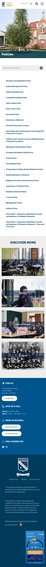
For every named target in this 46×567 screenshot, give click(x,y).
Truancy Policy (11, 197)
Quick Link (31, 4)
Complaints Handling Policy (16, 97)
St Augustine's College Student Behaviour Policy (24, 169)
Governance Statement (15, 120)
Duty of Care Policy (13, 109)
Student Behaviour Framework (17, 175)
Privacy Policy (11, 158)
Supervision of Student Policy (17, 186)
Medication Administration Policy (18, 147)
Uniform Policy (11, 208)
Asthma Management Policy (16, 86)
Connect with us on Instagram (7, 447)
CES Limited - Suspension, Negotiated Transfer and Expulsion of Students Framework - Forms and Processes (25, 224)
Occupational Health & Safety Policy (19, 152)
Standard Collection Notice (16, 192)
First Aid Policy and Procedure (17, 125)
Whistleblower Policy (14, 203)
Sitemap (24, 479)
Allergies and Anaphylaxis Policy (18, 81)
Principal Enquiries (11, 433)
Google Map (9, 398)
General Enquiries (11, 427)
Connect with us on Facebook (3, 447)
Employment (13, 479)
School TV (24, 3)
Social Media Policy (13, 164)
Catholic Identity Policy (14, 92)
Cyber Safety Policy (13, 103)
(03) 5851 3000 (13, 411)
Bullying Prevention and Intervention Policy (22, 180)
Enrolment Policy (12, 114)
